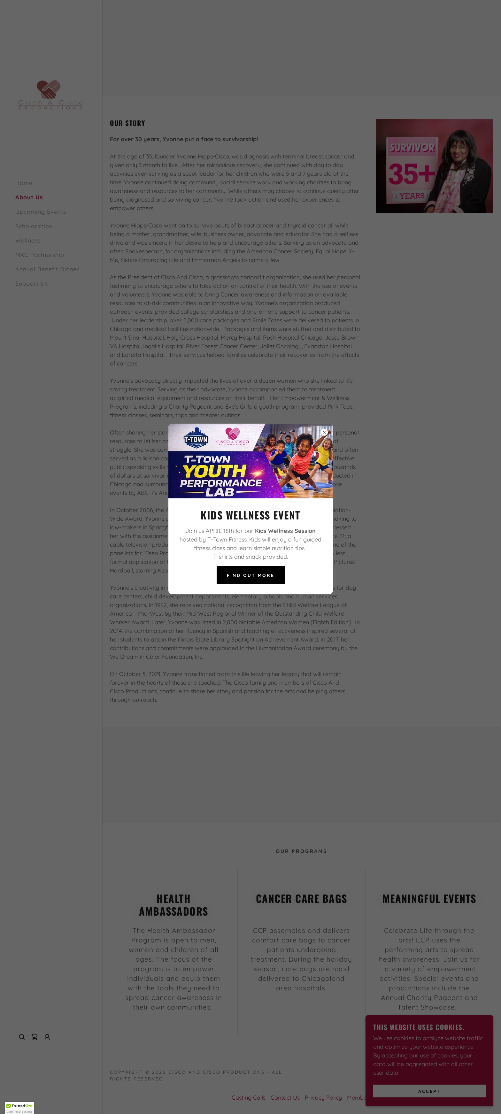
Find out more (250, 575)
